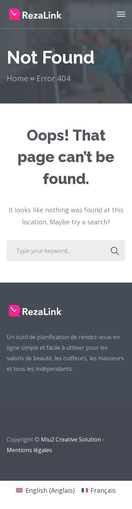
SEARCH (113, 251)
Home (17, 78)
